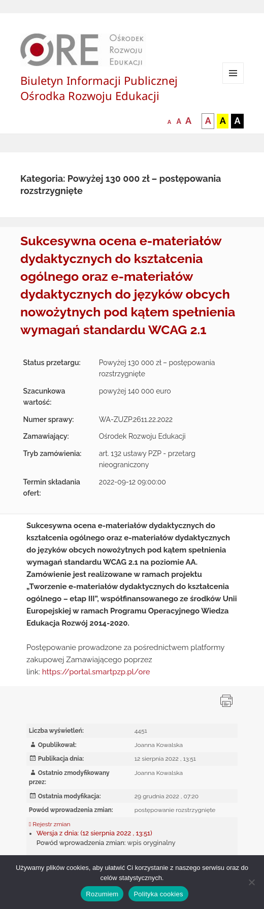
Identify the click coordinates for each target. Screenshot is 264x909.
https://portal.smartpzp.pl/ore (96, 671)
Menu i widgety (233, 83)
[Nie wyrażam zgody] (251, 882)
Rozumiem (102, 894)
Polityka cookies (158, 894)
